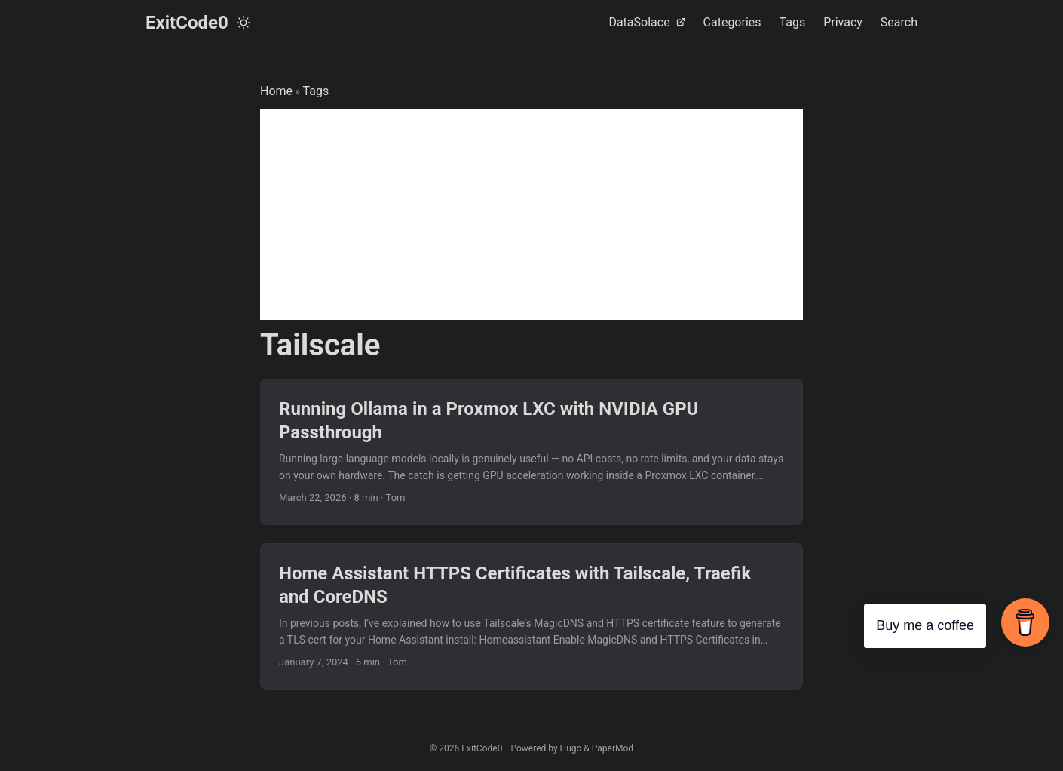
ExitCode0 (187, 22)
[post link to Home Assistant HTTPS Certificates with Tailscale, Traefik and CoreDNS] (531, 616)
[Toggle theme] (243, 22)
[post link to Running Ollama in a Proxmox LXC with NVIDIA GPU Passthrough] (531, 451)
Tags (316, 91)
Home (276, 91)
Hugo (571, 748)
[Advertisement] (531, 214)
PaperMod (612, 748)
